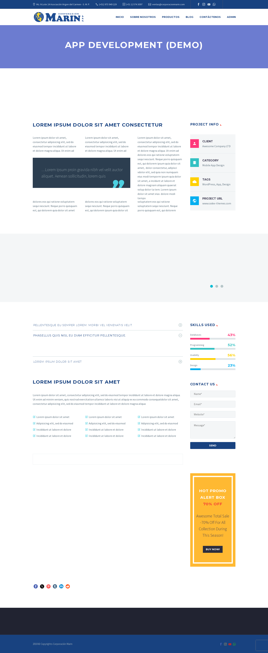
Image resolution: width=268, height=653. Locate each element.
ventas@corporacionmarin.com (168, 4)
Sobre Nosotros (143, 17)
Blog (189, 17)
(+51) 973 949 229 (108, 4)
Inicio (120, 17)
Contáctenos (210, 17)
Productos (170, 17)
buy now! (213, 549)
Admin (231, 17)
